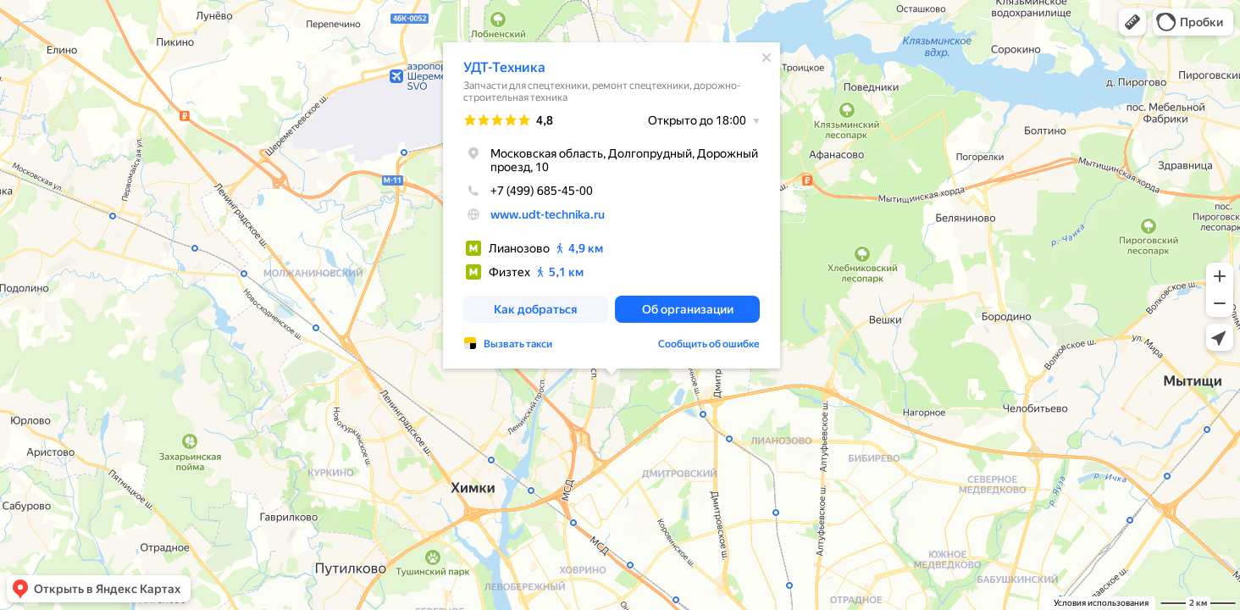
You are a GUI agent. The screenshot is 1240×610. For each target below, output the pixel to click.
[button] (1132, 22)
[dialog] (611, 205)
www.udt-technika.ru (547, 214)
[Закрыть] (766, 57)
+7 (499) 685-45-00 (528, 190)
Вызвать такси (518, 344)
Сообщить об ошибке (709, 344)
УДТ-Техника (504, 67)
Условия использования (1101, 602)
